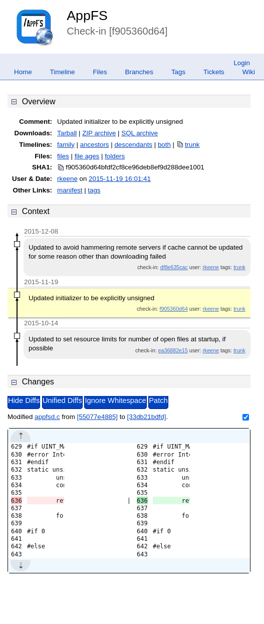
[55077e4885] (97, 417)
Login (241, 63)
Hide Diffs (24, 400)
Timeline (62, 72)
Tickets (213, 72)
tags (94, 190)
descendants (133, 144)
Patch (158, 400)
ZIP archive (99, 133)
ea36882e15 (173, 350)
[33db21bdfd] (146, 417)
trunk (192, 144)
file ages (87, 156)
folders (115, 156)
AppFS (87, 15)
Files (100, 72)
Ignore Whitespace (115, 400)
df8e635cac (174, 267)
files (63, 156)
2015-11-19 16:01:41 (120, 178)
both (164, 144)
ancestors (94, 144)
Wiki (248, 72)
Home (23, 72)
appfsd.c (47, 417)
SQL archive (139, 133)
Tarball (67, 133)
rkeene (67, 178)
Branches (139, 72)
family (66, 144)
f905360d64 (174, 309)
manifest (69, 190)
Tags (178, 72)
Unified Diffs (62, 400)
